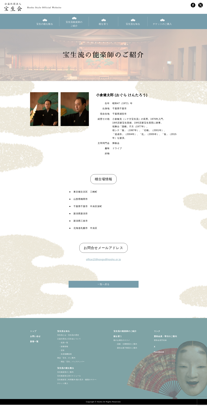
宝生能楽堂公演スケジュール (69, 378)
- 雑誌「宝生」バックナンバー (71, 364)
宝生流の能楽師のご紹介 (125, 333)
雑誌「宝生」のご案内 (66, 360)
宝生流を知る (133, 25)
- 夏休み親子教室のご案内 (125, 350)
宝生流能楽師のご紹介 (74, 25)
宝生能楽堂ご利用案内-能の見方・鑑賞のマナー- (77, 382)
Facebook (159, 354)
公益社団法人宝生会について (69, 341)
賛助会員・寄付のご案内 (165, 339)
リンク (157, 333)
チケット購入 (62, 386)
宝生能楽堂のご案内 (65, 374)
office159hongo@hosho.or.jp (103, 260)
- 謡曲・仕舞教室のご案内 (125, 346)
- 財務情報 (62, 349)
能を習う (103, 25)
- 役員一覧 (62, 345)
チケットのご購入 (162, 25)
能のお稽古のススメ (122, 343)
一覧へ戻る (103, 287)
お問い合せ (35, 339)
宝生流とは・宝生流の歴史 (68, 337)
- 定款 (61, 352)
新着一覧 (34, 344)
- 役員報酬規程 (64, 356)
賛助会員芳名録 (160, 343)
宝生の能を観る (44, 25)
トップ (33, 333)
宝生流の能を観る (65, 370)
